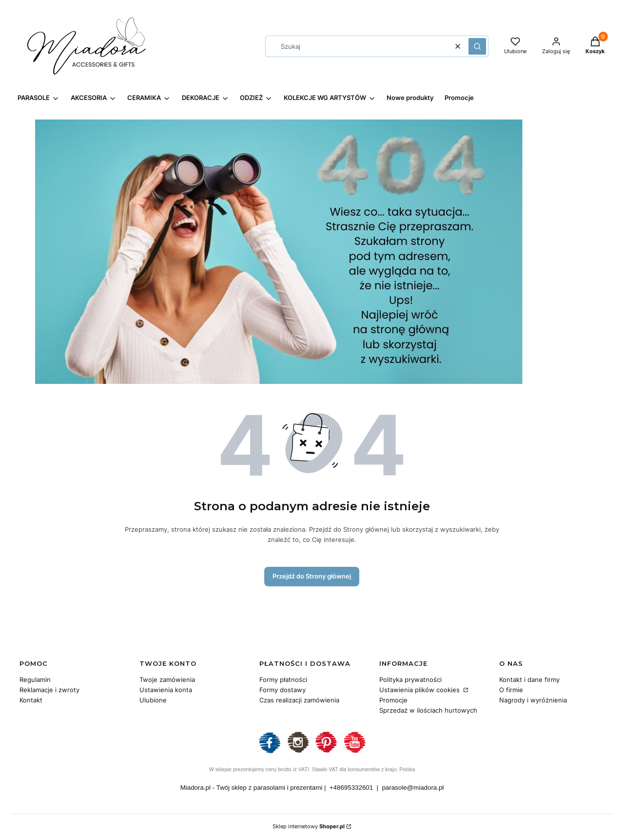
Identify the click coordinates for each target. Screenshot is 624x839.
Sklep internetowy (309, 826)
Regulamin (35, 679)
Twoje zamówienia (167, 679)
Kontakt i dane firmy (529, 679)
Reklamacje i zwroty (49, 690)
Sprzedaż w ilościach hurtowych (428, 710)
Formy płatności (283, 679)
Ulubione (153, 700)
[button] (477, 46)
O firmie (511, 690)
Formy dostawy (282, 690)
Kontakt (31, 700)
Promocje (393, 700)
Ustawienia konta (165, 690)
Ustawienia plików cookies (420, 690)
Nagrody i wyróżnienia (533, 700)
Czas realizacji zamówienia (299, 700)
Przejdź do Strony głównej (312, 576)
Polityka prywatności (410, 679)
